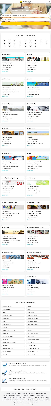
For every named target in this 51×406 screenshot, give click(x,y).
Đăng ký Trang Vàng (19, 389)
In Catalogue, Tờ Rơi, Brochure (35, 164)
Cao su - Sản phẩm (32, 65)
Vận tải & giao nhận (32, 321)
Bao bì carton (6, 292)
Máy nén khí (6, 69)
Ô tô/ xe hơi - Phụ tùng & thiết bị (35, 112)
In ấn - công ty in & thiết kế (34, 162)
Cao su (30, 54)
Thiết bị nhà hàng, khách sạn (9, 90)
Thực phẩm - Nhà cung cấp (34, 211)
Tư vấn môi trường (32, 188)
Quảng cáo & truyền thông (11, 178)
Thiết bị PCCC (6, 267)
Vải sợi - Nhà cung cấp (33, 242)
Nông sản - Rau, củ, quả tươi (34, 213)
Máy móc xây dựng (7, 137)
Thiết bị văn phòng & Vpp (10, 202)
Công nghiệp (7, 54)
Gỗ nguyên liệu (31, 260)
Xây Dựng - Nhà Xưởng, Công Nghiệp (11, 240)
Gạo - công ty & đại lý (33, 139)
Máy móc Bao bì (6, 141)
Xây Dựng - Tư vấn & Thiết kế (9, 238)
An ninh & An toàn (8, 252)
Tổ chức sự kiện (6, 191)
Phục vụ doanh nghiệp (33, 318)
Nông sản (30, 137)
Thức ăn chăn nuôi (32, 141)
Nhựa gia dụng (6, 94)
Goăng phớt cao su (32, 69)
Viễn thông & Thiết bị (33, 351)
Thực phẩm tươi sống (33, 215)
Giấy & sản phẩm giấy (7, 324)
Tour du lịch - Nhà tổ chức (34, 90)
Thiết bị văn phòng (7, 215)
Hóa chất (5, 327)
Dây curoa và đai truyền (8, 65)
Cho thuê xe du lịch (32, 92)
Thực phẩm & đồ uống (34, 202)
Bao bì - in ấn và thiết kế (8, 287)
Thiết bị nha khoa (32, 292)
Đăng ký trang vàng (17, 363)
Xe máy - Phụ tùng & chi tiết (34, 114)
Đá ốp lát (5, 116)
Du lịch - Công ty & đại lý (33, 87)
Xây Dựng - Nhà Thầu (8, 236)
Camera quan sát (7, 260)
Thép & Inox (5, 345)
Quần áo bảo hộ (7, 168)
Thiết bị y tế (30, 289)
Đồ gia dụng (7, 79)
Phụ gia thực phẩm (32, 217)
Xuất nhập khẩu (31, 354)
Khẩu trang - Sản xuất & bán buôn (11, 166)
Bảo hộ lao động (8, 153)
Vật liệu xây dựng (8, 103)
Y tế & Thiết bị (32, 277)
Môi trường (32, 178)
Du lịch (30, 79)
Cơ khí (4, 312)
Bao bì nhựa (6, 289)
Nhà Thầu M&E (6, 242)
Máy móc (6, 128)
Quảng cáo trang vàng (17, 371)
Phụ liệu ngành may (32, 240)
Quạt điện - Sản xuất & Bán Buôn (10, 92)
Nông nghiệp (32, 128)
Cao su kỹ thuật (31, 67)
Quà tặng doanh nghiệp (33, 339)
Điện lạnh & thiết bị (32, 315)
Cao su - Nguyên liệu (33, 63)
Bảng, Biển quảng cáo (8, 188)
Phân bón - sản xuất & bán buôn (35, 143)
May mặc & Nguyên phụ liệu (36, 227)
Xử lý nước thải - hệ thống (34, 191)
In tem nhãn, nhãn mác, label (35, 166)
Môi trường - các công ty (33, 186)
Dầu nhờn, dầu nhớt (32, 119)
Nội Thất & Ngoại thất (8, 336)
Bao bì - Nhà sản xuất (8, 285)
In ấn (30, 153)
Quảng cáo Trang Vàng (32, 389)
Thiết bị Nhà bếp (7, 87)
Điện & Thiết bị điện (7, 315)
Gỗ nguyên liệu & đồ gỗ (35, 252)
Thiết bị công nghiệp (8, 63)
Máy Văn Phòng (6, 211)
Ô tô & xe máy (32, 103)
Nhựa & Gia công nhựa (33, 333)
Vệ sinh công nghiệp (33, 193)
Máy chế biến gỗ (7, 143)
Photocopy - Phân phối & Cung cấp (11, 213)
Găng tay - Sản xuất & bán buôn (10, 164)
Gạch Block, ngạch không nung (10, 114)
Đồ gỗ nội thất (31, 265)
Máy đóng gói (6, 139)
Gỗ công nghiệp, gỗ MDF (34, 267)
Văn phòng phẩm (7, 217)
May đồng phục (31, 238)
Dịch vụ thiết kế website (17, 378)
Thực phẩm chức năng (33, 287)
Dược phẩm (30, 285)
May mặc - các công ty (33, 236)
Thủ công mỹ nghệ (32, 345)
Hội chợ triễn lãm (7, 193)
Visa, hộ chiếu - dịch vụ (33, 94)
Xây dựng (6, 227)
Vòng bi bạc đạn (7, 67)
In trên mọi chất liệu (32, 168)
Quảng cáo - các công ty (8, 186)
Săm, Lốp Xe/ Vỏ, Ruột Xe (34, 116)
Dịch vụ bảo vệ (6, 265)
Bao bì (5, 277)
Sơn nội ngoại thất (7, 119)
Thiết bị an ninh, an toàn (8, 263)
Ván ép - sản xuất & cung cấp (35, 263)
